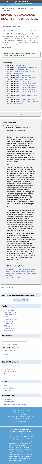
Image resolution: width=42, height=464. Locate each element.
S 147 (15, 131)
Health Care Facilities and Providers (26, 273)
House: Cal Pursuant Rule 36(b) (27, 83)
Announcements (9, 330)
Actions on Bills (8, 321)
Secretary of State (16, 271)
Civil (16, 269)
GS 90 (12, 278)
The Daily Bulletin (9, 310)
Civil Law (20, 269)
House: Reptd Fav (23, 75)
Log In (17, 421)
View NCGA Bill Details (9, 30)
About (5, 385)
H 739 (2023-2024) (12, 125)
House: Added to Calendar (25, 85)
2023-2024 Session (30, 30)
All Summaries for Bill (11, 287)
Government (28, 269)
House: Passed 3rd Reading (26, 89)
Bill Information (9, 402)
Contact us (7, 390)
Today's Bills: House (10, 312)
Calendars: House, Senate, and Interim (16, 404)
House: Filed (21, 65)
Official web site (9, 399)
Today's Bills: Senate (10, 315)
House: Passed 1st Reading (27, 67)
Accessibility (23, 421)
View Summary (27, 127)
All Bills (6, 317)
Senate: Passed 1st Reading (26, 99)
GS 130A (17, 278)
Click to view (16, 26)
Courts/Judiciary (9, 269)
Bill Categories (8, 326)
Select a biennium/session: (10, 344)
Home (3, 8)
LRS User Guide (9, 388)
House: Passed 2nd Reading (26, 87)
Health (12, 273)
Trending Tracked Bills (10, 319)
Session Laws (8, 324)
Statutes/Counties (9, 328)
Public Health (9, 276)
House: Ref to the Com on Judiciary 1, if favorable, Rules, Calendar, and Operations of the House (20, 71)
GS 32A (7, 278)
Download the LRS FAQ (21, 300)
